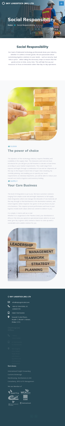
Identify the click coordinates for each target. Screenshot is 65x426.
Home (10, 25)
